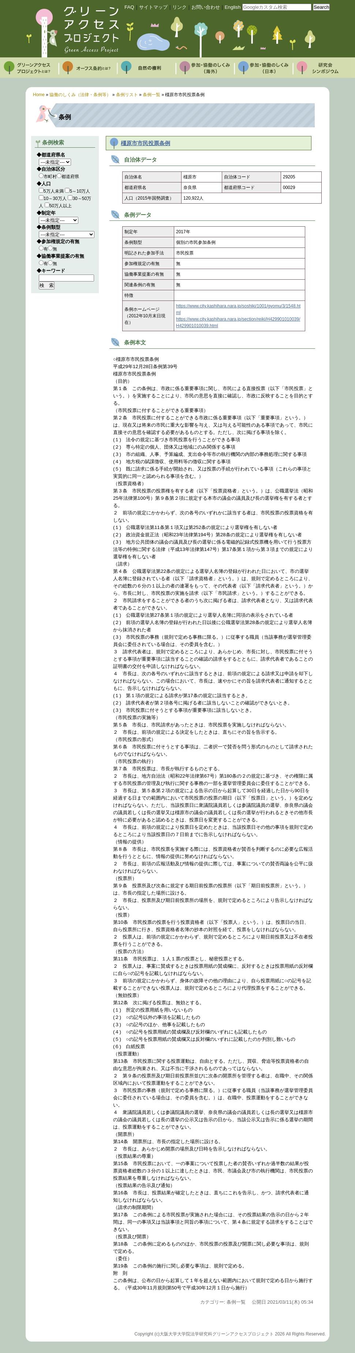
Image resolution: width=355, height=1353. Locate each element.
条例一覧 (151, 94)
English (233, 7)
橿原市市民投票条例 (145, 143)
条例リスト (127, 94)
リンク (179, 7)
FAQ (129, 7)
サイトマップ (153, 7)
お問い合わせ (205, 7)
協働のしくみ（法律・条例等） (80, 94)
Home (39, 94)
